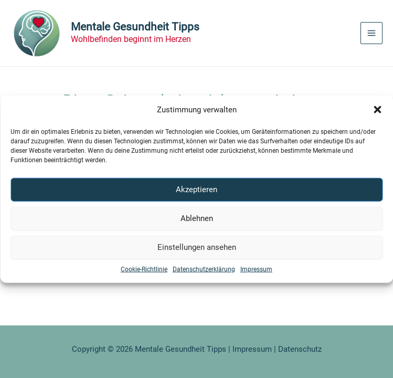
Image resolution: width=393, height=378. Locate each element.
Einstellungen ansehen (196, 247)
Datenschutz (300, 349)
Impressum (256, 268)
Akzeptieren (196, 189)
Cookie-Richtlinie (144, 268)
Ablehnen (196, 218)
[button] (377, 109)
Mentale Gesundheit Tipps (135, 26)
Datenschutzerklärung (204, 268)
